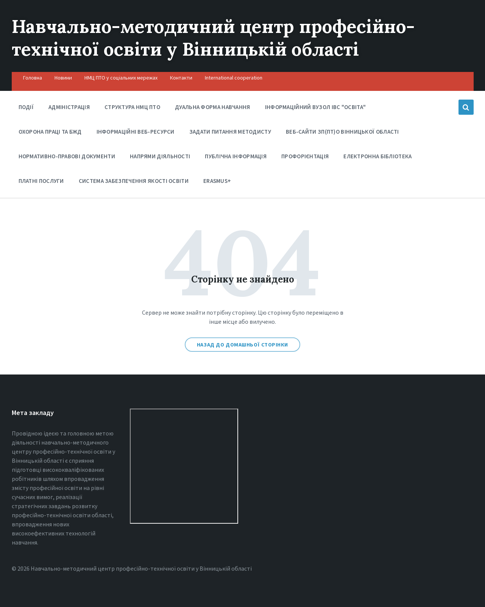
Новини (63, 77)
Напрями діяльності (160, 158)
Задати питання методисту (230, 131)
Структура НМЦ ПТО (132, 107)
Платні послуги (41, 182)
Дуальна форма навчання (212, 107)
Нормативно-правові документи (67, 158)
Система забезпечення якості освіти (134, 180)
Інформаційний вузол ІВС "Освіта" (315, 108)
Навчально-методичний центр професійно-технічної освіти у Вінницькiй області (213, 38)
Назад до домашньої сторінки (242, 344)
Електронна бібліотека (377, 158)
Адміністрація (69, 107)
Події (26, 107)
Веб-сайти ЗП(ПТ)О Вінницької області (342, 131)
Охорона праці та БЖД (50, 133)
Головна (32, 77)
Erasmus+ (217, 180)
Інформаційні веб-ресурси (136, 131)
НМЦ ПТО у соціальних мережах (121, 77)
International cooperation (233, 77)
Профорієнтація (305, 158)
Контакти (181, 77)
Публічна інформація (236, 158)
